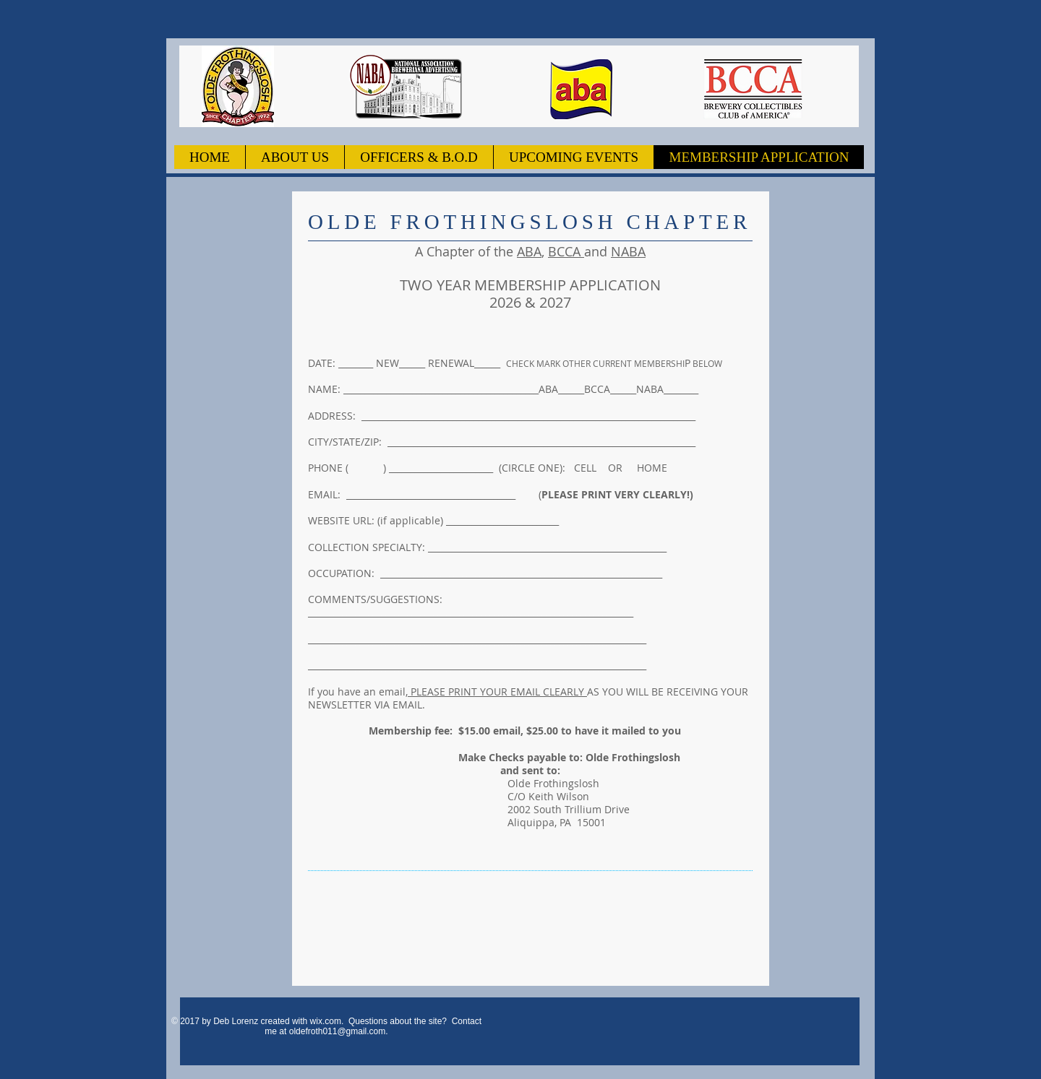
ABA (529, 251)
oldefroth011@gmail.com (337, 1031)
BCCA (566, 251)
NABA (628, 251)
